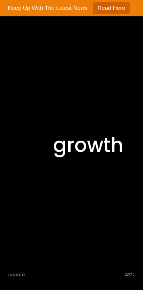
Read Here (111, 8)
